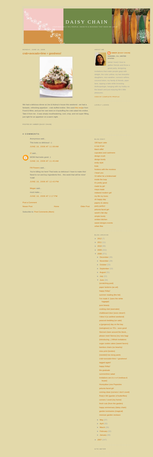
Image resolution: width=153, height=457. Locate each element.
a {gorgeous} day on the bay (111, 324)
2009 (99, 250)
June (102, 280)
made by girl (99, 186)
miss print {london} (107, 351)
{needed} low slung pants (110, 355)
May (102, 420)
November (104, 261)
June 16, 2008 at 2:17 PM (44, 196)
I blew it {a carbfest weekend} (111, 317)
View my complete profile (106, 97)
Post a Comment (30, 202)
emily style (98, 163)
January (103, 435)
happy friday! (104, 291)
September (105, 268)
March (103, 427)
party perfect (99, 206)
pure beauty (104, 305)
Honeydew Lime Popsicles (110, 384)
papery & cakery (101, 203)
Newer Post (27, 206)
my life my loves (101, 196)
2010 (99, 246)
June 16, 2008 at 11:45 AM (44, 161)
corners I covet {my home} (110, 400)
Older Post (85, 206)
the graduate (104, 370)
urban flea (98, 226)
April (102, 423)
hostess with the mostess (105, 169)
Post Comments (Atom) (44, 212)
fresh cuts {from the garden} (111, 403)
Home (56, 206)
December (104, 257)
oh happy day (100, 199)
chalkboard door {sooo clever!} (112, 313)
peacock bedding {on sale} (110, 320)
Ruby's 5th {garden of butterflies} (113, 396)
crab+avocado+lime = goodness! (42, 53)
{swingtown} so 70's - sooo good (113, 328)
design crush (99, 156)
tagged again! (105, 362)
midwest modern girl (103, 193)
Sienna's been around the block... (113, 332)
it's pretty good (100, 183)
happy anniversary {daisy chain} (112, 407)
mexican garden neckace (109, 415)
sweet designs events (103, 223)
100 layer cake (100, 142)
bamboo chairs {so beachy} (110, 347)
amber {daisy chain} (120, 53)
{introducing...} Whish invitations (112, 339)
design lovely (100, 159)
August (103, 272)
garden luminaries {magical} (111, 411)
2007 (99, 440)
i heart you (98, 173)
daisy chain (87, 22)
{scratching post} (106, 283)
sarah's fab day (100, 213)
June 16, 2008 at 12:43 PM (44, 181)
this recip (79, 108)
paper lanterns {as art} (108, 287)
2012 (99, 238)
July (102, 276)
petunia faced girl (101, 209)
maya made (99, 189)
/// (31, 153)
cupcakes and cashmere (104, 153)
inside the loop (100, 179)
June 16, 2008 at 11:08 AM (44, 146)
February (104, 431)
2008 (99, 254)
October (103, 264)
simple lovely (99, 216)
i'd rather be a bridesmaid (105, 176)
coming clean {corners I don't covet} (114, 392)
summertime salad (107, 374)
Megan (33, 188)
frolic (96, 166)
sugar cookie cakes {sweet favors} (113, 343)
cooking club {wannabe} (109, 309)
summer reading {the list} (109, 295)
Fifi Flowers (35, 168)
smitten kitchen (100, 219)
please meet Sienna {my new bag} (113, 336)
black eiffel (98, 149)
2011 (99, 242)
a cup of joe (99, 146)
